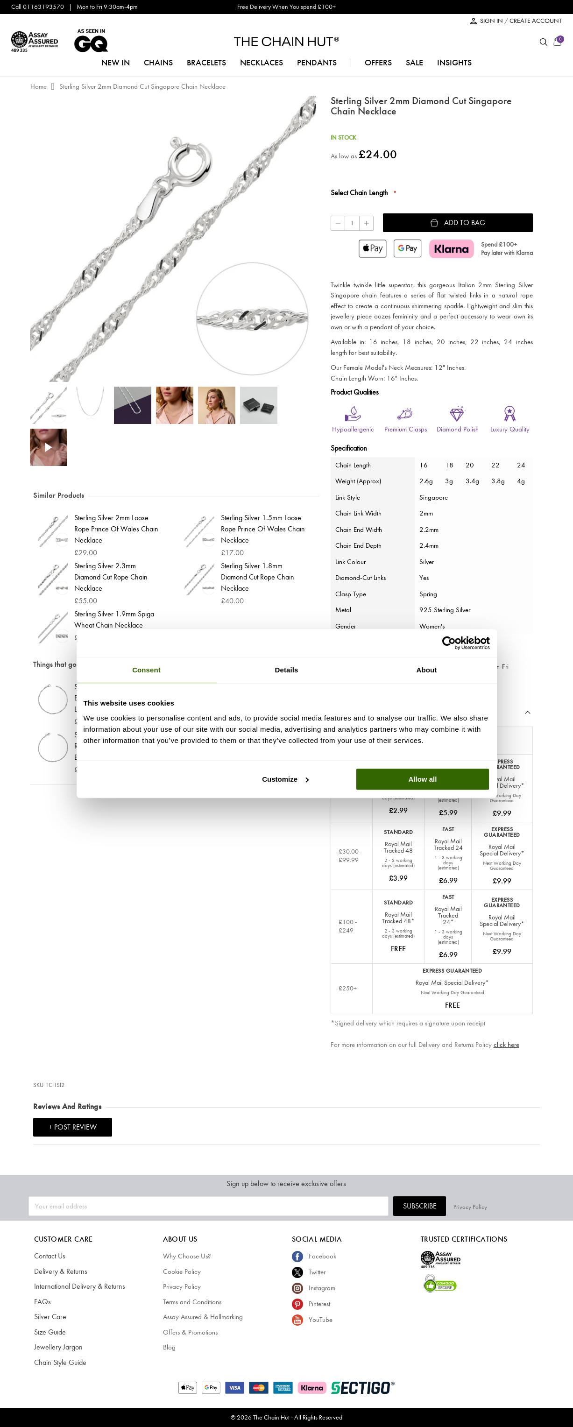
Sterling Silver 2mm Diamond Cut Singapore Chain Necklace (142, 86)
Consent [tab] (146, 670)
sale (414, 62)
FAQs (42, 1302)
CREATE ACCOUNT (535, 21)
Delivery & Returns (58, 1271)
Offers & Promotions (190, 1332)
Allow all (423, 779)
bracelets (206, 62)
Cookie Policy (182, 1271)
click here (506, 1044)
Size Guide (49, 1332)
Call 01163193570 (37, 7)
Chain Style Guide (59, 1362)
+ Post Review (73, 1127)
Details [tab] (286, 670)
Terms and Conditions (192, 1302)
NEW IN (115, 62)
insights (454, 62)
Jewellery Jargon (56, 1347)
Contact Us (49, 1256)
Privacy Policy (528, 1205)
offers (378, 62)
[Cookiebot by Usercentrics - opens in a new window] (449, 643)
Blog (169, 1347)
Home (38, 86)
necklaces (261, 62)
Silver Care (49, 1317)
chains (158, 62)
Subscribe (477, 1205)
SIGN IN (492, 21)
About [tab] (427, 670)
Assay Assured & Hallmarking (203, 1317)
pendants (317, 62)
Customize (285, 779)
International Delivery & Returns (76, 1286)
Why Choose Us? (187, 1256)
